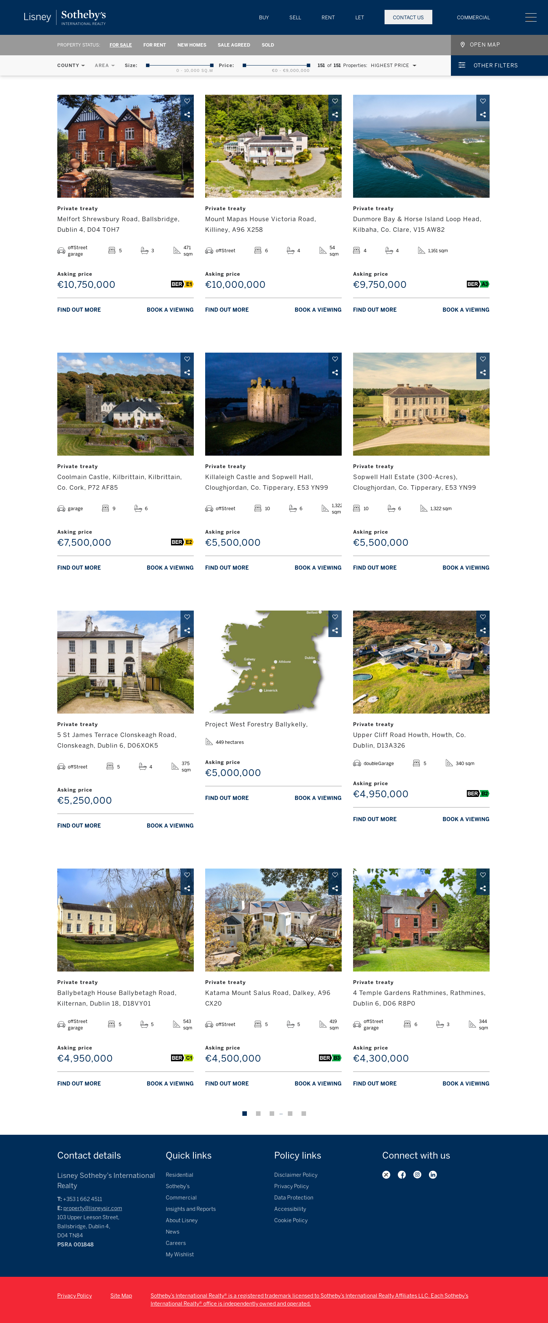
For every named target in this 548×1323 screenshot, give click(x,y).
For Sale (121, 45)
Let (359, 17)
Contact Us (408, 17)
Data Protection (293, 1198)
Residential (179, 1175)
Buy (264, 17)
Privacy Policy (291, 1186)
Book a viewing (170, 310)
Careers (176, 1243)
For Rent (154, 45)
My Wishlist (180, 1254)
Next (303, 1113)
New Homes (191, 45)
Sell (295, 17)
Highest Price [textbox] (390, 65)
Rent (328, 17)
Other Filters (496, 65)
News (172, 1232)
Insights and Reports (191, 1209)
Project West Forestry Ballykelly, (256, 724)
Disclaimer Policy (295, 1175)
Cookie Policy (291, 1220)
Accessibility (290, 1209)
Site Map (121, 1296)
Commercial (473, 17)
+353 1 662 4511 (82, 1199)
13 (290, 1113)
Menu (531, 17)
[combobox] (392, 65)
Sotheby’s (178, 1186)
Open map (485, 45)
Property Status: (78, 45)
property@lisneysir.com (92, 1208)
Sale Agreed (234, 45)
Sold (268, 45)
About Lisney (182, 1220)
